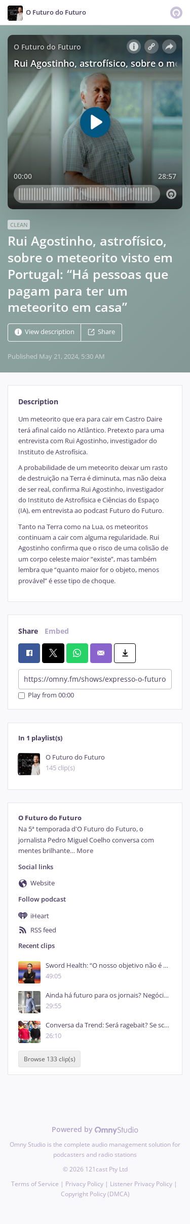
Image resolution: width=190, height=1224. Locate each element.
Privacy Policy (84, 1184)
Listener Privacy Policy (141, 1184)
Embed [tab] (57, 631)
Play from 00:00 (46, 695)
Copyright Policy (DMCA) (95, 1194)
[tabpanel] (95, 500)
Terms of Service (35, 1184)
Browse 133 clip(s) (49, 1059)
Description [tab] (38, 401)
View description (44, 332)
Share (101, 332)
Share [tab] (28, 631)
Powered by (95, 1129)
